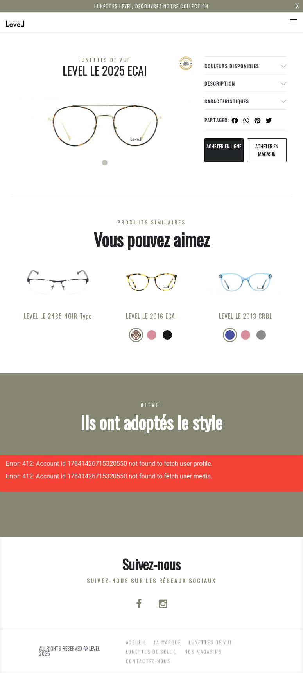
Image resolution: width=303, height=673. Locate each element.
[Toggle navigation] (293, 22)
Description (219, 83)
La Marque (167, 642)
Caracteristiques (226, 101)
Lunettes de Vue (211, 642)
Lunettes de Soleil (151, 651)
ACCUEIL (136, 642)
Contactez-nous (148, 661)
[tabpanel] (105, 124)
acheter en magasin (266, 150)
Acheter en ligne (223, 146)
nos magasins (203, 651)
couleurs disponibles (231, 66)
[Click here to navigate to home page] (15, 22)
